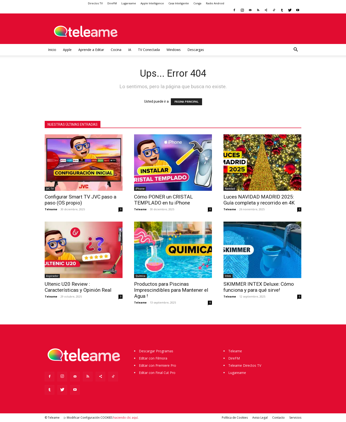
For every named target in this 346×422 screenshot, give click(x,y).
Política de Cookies (235, 418)
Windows (174, 49)
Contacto (278, 418)
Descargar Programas (156, 351)
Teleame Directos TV (244, 365)
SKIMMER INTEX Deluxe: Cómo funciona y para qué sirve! (258, 287)
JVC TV (50, 188)
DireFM (112, 3)
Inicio (52, 49)
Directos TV (95, 3)
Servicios (295, 418)
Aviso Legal (260, 418)
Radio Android (215, 3)
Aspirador (52, 276)
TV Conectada (149, 49)
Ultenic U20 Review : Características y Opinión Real (78, 287)
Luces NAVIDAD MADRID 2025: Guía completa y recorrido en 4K (259, 200)
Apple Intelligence (152, 3)
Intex (228, 276)
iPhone (140, 188)
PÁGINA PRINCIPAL (186, 101)
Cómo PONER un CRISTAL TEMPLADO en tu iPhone (163, 200)
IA (129, 49)
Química (140, 276)
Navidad (230, 188)
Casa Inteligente (178, 3)
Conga (197, 3)
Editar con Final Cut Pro (157, 372)
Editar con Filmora (153, 358)
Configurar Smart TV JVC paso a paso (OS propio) (80, 200)
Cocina (116, 49)
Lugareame (128, 3)
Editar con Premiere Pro (157, 365)
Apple (67, 49)
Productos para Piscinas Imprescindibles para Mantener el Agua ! (171, 290)
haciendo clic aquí (125, 418)
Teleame (51, 209)
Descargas (195, 49)
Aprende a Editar (91, 49)
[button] (295, 50)
